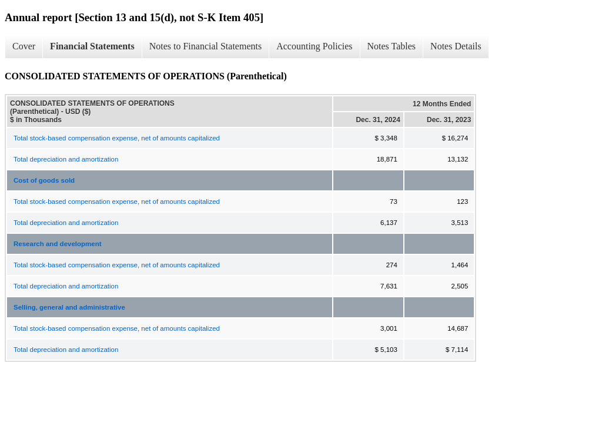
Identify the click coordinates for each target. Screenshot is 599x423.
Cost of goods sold (44, 180)
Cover (23, 46)
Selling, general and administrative (69, 307)
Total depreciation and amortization (66, 159)
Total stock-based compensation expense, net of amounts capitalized (117, 138)
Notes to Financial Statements (205, 46)
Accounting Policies (314, 46)
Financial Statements (92, 46)
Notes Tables (391, 46)
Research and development (58, 243)
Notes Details (455, 46)
